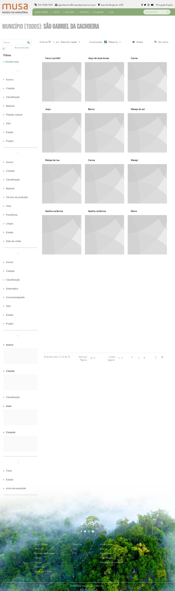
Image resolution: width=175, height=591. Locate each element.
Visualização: (96, 41)
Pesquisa (77, 544)
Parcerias (39, 566)
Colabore (98, 12)
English (169, 4)
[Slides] (137, 41)
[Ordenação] (70, 41)
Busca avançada (22, 47)
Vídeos (38, 557)
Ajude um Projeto (43, 571)
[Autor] (19, 406)
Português (160, 4)
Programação (106, 557)
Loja (111, 12)
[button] (131, 357)
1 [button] (138, 357)
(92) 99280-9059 (44, 4)
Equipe (38, 562)
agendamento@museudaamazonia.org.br (75, 4)
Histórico (39, 548)
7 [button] (155, 357)
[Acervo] (19, 344)
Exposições (105, 553)
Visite (56, 12)
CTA (75, 553)
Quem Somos (41, 12)
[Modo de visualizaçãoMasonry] (112, 41)
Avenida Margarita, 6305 (110, 4)
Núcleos (69, 12)
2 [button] (144, 357)
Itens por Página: (83, 358)
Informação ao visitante (111, 562)
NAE (75, 548)
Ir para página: (111, 358)
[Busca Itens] (16, 42)
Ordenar (44, 41)
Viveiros (104, 548)
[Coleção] (19, 371)
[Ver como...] (161, 41)
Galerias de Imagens (45, 553)
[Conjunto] (19, 432)
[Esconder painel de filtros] (3, 48)
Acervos (84, 12)
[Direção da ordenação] (51, 41)
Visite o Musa (106, 544)
